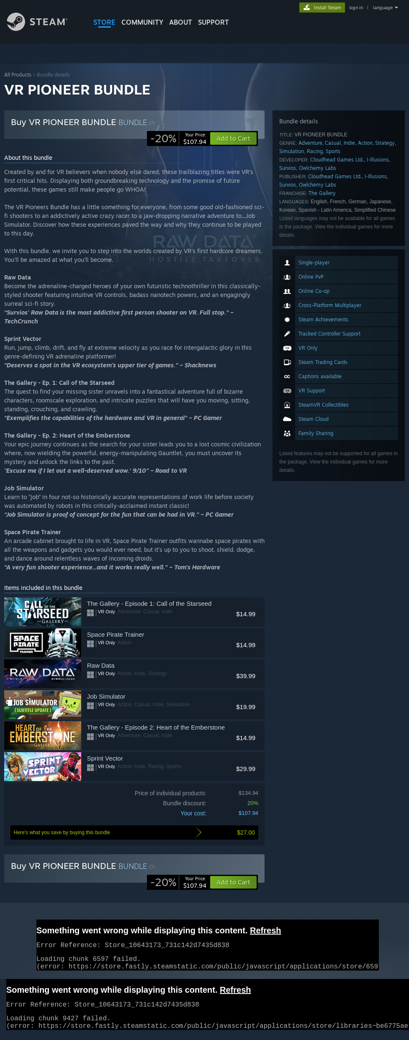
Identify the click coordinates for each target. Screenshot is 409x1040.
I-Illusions (378, 159)
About (180, 22)
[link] (178, 138)
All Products (17, 75)
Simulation (291, 151)
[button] (233, 882)
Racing (315, 151)
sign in (356, 7)
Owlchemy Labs (317, 168)
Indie (349, 143)
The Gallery (322, 193)
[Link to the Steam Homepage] (43, 28)
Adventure (310, 143)
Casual (333, 143)
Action (365, 143)
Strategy (385, 143)
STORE (104, 22)
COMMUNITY (142, 22)
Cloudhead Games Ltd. (337, 159)
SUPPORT (213, 22)
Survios (287, 168)
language (383, 7)
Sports (333, 151)
